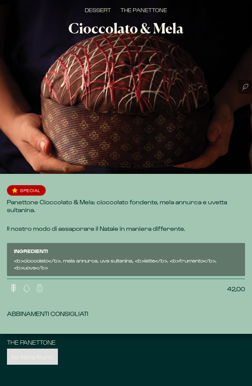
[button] (26, 288)
